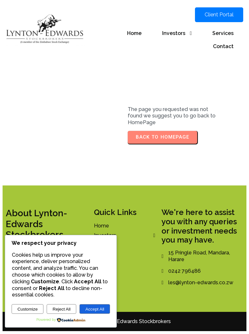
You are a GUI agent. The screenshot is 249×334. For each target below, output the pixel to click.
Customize (27, 309)
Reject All (62, 309)
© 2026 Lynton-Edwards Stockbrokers (124, 321)
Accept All (95, 309)
